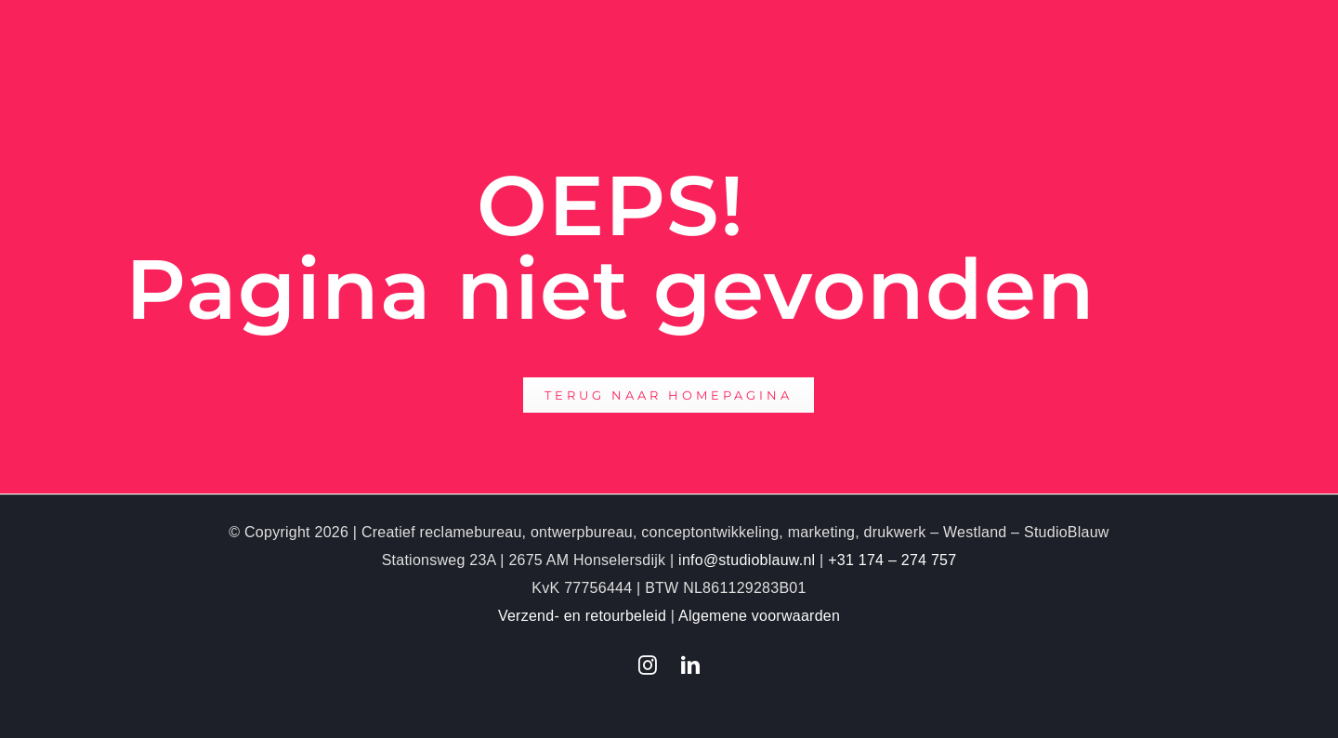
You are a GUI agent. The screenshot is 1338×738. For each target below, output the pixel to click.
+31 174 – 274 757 (892, 560)
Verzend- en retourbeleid (582, 616)
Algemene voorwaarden (759, 616)
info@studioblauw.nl (746, 560)
